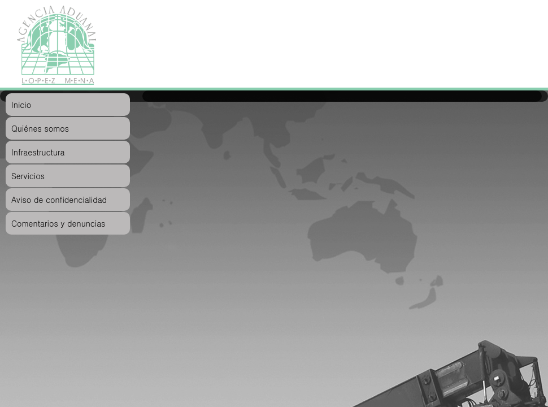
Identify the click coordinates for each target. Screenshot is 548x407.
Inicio (21, 104)
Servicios (28, 175)
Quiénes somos (40, 128)
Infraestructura (37, 152)
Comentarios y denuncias (58, 223)
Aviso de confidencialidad (59, 199)
